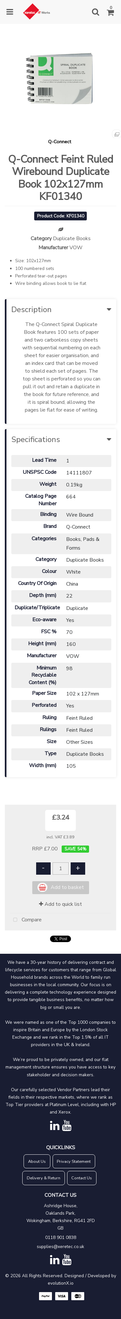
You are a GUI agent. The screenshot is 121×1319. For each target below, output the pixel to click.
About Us (37, 1161)
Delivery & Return (43, 1178)
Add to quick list (60, 904)
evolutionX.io (61, 1283)
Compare (26, 920)
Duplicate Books (72, 238)
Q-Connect (59, 141)
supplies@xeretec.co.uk (60, 1246)
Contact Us (81, 1178)
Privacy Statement (74, 1161)
